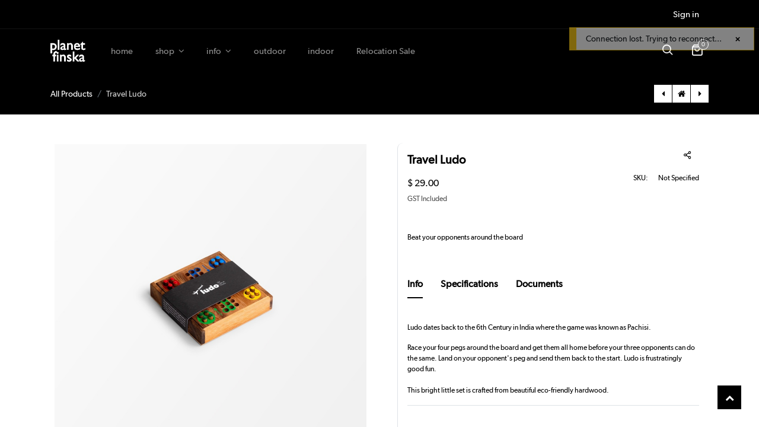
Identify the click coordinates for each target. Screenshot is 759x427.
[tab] (415, 287)
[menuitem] (122, 51)
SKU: (640, 178)
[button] (667, 51)
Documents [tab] (539, 283)
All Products (71, 93)
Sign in (686, 14)
